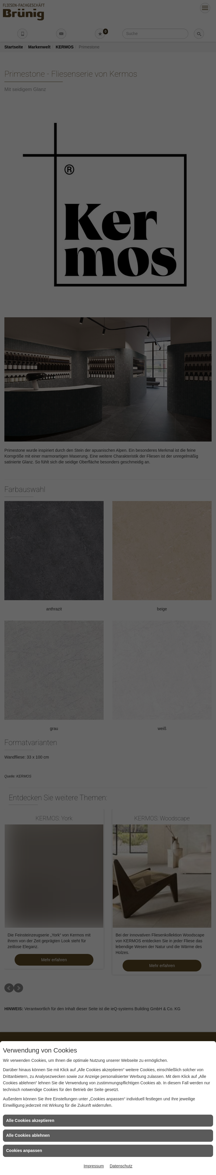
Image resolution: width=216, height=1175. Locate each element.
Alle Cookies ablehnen (28, 1135)
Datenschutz (121, 1166)
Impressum (93, 1166)
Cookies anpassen (24, 1150)
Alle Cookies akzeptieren (30, 1120)
